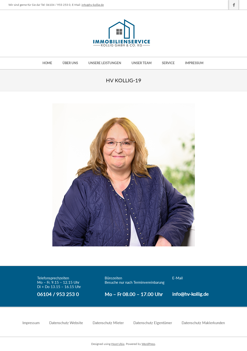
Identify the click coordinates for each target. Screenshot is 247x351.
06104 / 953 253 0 (58, 294)
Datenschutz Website (66, 322)
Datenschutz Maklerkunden (203, 322)
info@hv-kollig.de (93, 5)
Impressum (31, 322)
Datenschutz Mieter (108, 322)
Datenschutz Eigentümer (152, 322)
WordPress (148, 344)
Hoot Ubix (117, 344)
